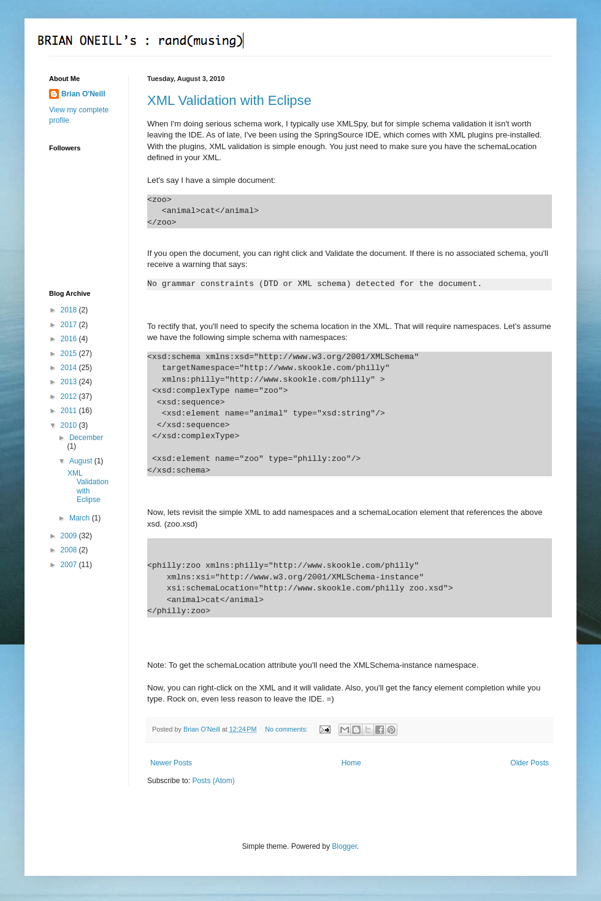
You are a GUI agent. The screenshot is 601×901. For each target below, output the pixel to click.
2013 (70, 381)
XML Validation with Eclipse (229, 100)
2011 (70, 410)
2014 (70, 367)
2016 (70, 338)
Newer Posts (171, 763)
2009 (70, 536)
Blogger (344, 846)
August (81, 461)
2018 (70, 310)
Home (351, 763)
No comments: (287, 729)
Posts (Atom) (213, 780)
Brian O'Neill (83, 94)
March (80, 518)
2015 (70, 353)
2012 (70, 396)
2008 (70, 550)
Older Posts (529, 763)
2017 (70, 324)
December (86, 437)
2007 (70, 564)
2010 (70, 425)
